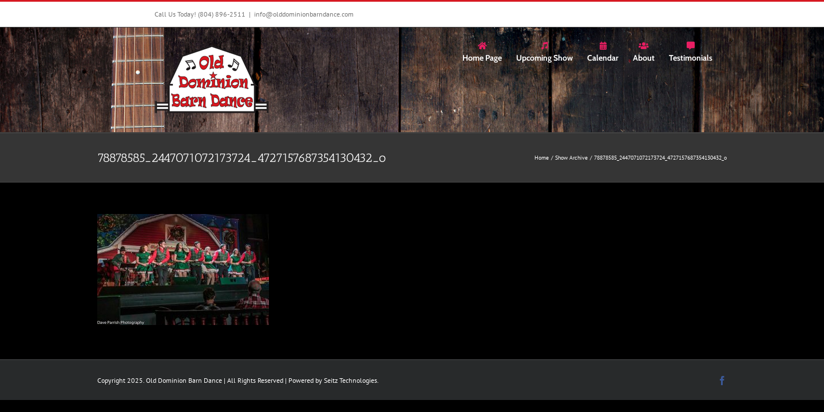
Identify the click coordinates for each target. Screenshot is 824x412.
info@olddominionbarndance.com (304, 14)
